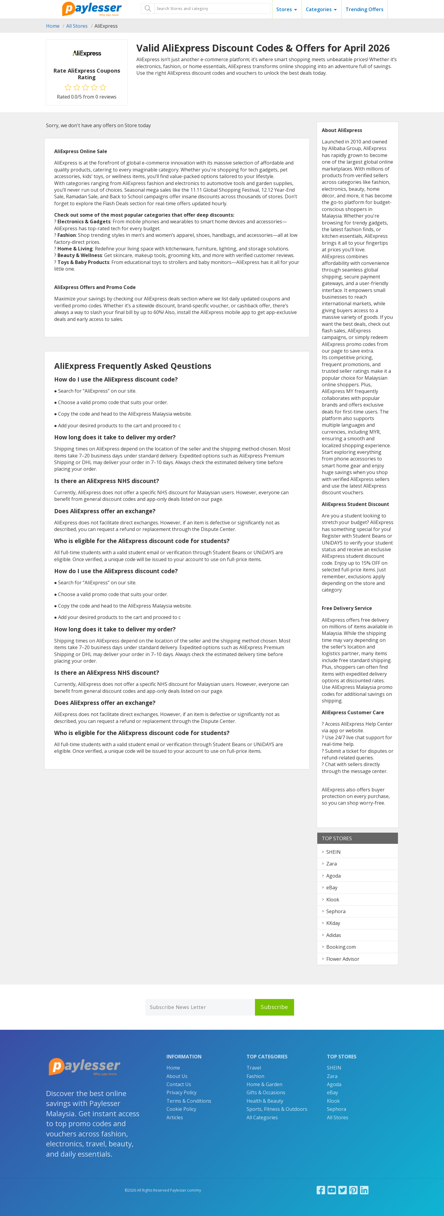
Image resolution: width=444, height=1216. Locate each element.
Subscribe (274, 1007)
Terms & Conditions (188, 1101)
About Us (177, 1076)
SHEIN (333, 852)
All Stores (77, 26)
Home (53, 26)
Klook (332, 899)
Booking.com (341, 947)
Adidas (333, 935)
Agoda (333, 875)
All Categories (262, 1117)
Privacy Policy (181, 1092)
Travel (254, 1067)
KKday (333, 923)
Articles (174, 1117)
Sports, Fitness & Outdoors (277, 1109)
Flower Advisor (342, 959)
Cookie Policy (181, 1109)
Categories (319, 9)
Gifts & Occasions (266, 1092)
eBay (331, 887)
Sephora (336, 911)
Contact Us (178, 1084)
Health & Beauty (265, 1101)
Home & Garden (264, 1084)
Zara (331, 863)
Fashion (255, 1076)
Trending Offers (364, 9)
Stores (284, 9)
